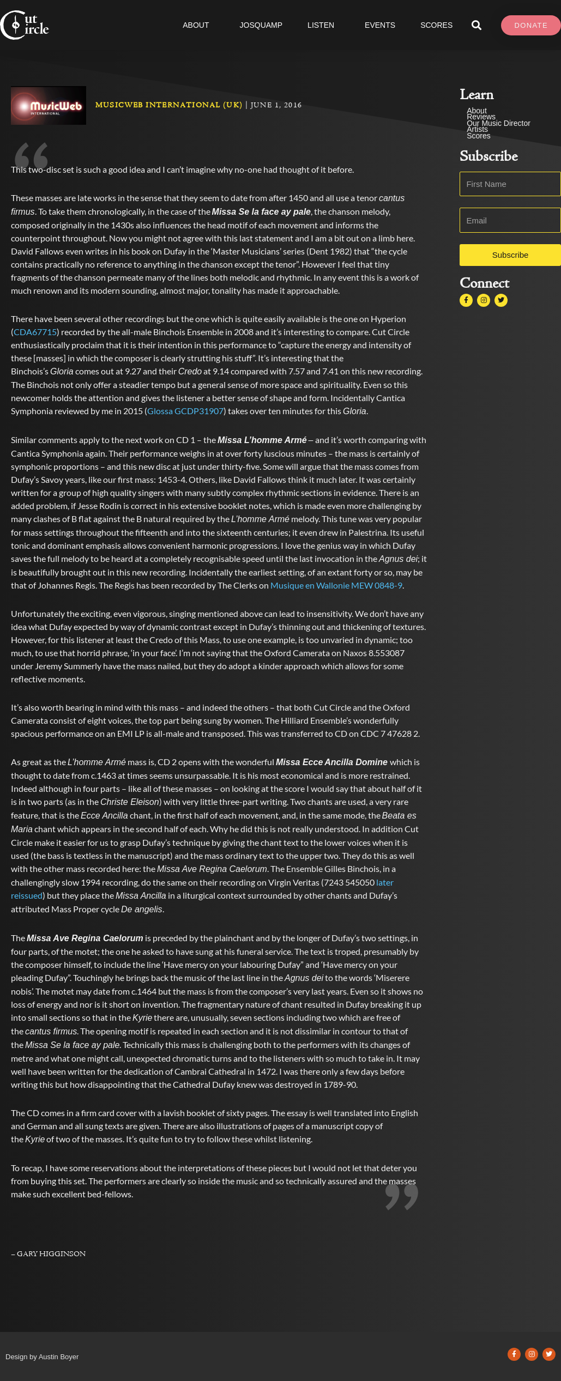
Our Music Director (498, 123)
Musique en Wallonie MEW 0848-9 (336, 585)
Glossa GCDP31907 (185, 410)
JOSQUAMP (261, 25)
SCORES (436, 25)
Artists (477, 129)
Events (380, 25)
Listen (323, 25)
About (198, 25)
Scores (479, 136)
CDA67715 (35, 331)
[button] (476, 25)
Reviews (481, 117)
